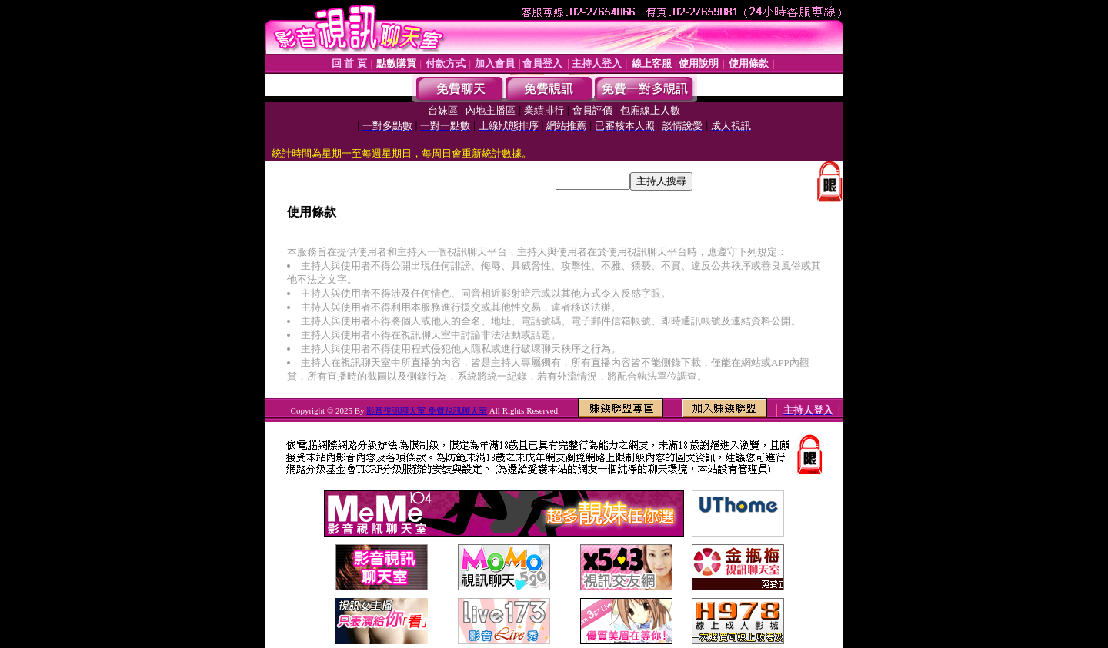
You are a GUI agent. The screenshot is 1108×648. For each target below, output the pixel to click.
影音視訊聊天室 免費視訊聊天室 (426, 410)
